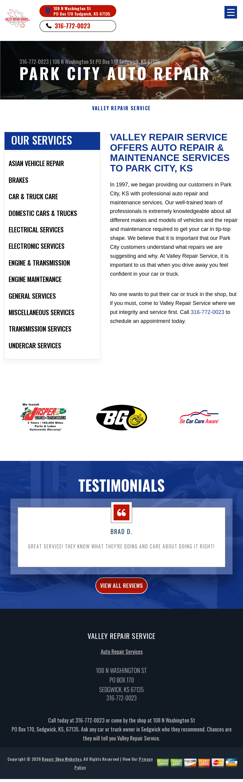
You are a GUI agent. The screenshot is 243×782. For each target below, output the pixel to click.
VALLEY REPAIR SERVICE (121, 108)
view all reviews (121, 591)
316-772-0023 (72, 25)
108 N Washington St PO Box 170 (85, 61)
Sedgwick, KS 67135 (139, 61)
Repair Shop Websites (61, 766)
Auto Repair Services (122, 659)
